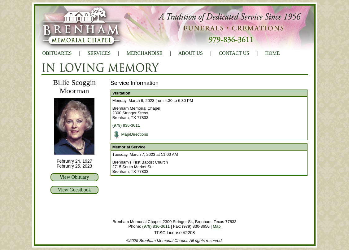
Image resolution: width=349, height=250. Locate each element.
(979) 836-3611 (126, 125)
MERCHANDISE (145, 53)
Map (216, 226)
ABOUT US (190, 53)
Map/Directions (134, 134)
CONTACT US (234, 53)
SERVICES (99, 53)
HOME (272, 53)
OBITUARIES (57, 53)
